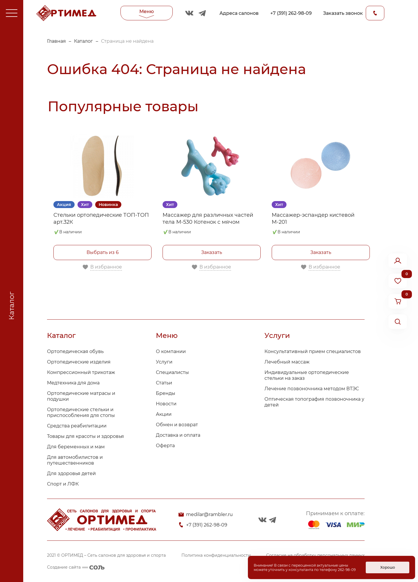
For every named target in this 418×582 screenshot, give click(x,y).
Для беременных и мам (76, 447)
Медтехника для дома (73, 383)
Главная (56, 41)
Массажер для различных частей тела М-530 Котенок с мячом (208, 218)
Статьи (164, 383)
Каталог (83, 41)
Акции (164, 414)
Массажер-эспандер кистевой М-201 (313, 218)
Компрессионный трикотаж (81, 372)
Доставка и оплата (178, 435)
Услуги (164, 362)
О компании (171, 351)
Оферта (165, 445)
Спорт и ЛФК (63, 484)
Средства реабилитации (77, 426)
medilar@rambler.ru (209, 514)
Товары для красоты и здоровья (85, 436)
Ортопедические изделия (79, 362)
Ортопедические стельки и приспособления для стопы (81, 412)
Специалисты (172, 372)
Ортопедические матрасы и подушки (81, 396)
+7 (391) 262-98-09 (291, 13)
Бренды (165, 393)
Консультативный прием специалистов (312, 351)
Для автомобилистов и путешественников (75, 460)
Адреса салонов (239, 13)
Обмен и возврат (177, 424)
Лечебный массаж (286, 362)
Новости (166, 403)
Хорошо (387, 567)
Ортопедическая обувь (75, 351)
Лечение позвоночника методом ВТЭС (311, 388)
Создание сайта (76, 567)
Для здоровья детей (71, 473)
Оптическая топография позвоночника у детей (314, 402)
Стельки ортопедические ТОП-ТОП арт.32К (101, 218)
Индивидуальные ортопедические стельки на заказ (306, 375)
